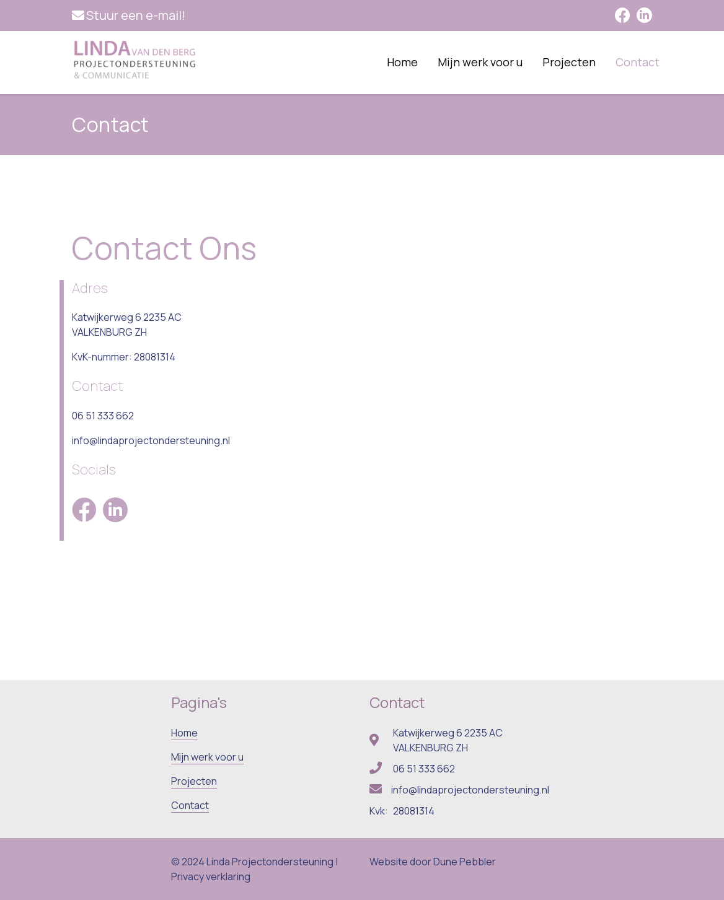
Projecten (569, 62)
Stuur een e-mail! (135, 15)
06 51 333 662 (103, 415)
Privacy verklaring (210, 876)
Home (402, 62)
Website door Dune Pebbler (432, 861)
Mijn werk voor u (480, 62)
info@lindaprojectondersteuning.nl (151, 440)
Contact (638, 62)
